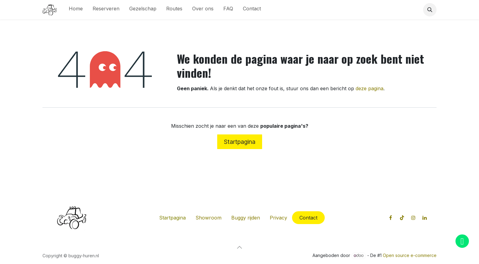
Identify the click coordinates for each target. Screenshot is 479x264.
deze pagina (369, 88)
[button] (430, 9)
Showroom (208, 218)
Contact (308, 218)
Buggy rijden (245, 218)
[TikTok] (402, 218)
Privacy (278, 218)
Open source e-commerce (410, 255)
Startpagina (239, 141)
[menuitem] (76, 10)
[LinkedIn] (425, 218)
